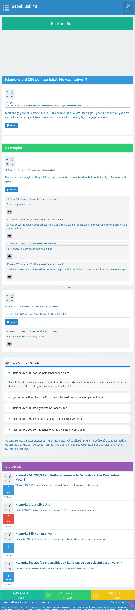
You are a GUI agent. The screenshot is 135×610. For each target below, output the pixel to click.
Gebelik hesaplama (40, 602)
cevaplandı (50, 170)
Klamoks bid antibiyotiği (33, 504)
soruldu (85, 106)
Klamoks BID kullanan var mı (36, 533)
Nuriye (64, 568)
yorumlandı (53, 199)
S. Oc (64, 510)
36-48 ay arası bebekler (30, 106)
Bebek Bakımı (24, 6)
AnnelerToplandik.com (121, 602)
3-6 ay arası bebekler (38, 510)
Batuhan (67, 485)
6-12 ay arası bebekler (39, 485)
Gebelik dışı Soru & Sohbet (15, 602)
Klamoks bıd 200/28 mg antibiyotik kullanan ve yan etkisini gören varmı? (69, 562)
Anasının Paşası (74, 539)
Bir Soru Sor (62, 23)
